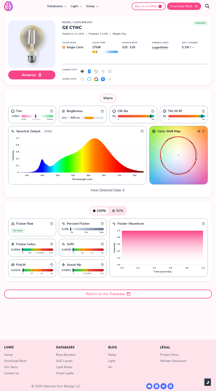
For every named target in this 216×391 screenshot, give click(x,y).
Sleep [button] (90, 6)
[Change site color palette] (207, 382)
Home (8, 355)
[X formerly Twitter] (163, 386)
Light (111, 361)
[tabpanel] (108, 148)
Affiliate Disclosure (173, 361)
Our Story (11, 367)
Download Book (15, 361)
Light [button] (74, 6)
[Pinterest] (170, 386)
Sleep (112, 355)
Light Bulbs (64, 367)
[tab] (108, 98)
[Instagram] (156, 386)
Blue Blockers (66, 355)
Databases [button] (55, 6)
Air (110, 367)
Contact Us (11, 373)
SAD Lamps (64, 361)
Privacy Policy (169, 355)
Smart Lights (65, 373)
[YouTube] (149, 386)
